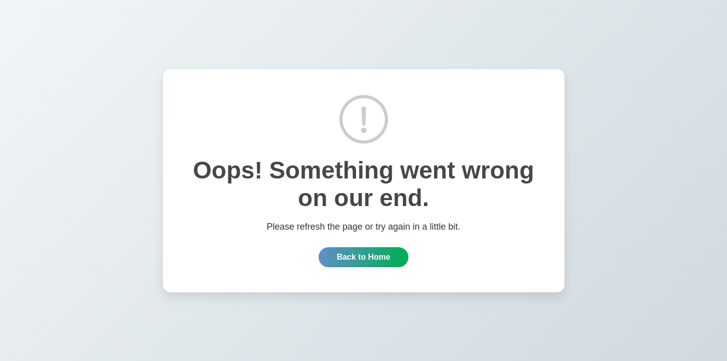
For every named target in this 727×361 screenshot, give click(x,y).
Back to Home (363, 257)
